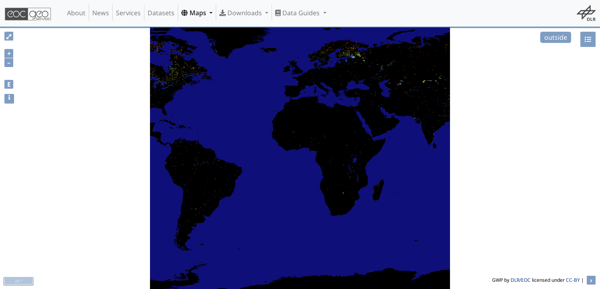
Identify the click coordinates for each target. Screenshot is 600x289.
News (100, 12)
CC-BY (573, 280)
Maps (194, 12)
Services (128, 12)
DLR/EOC (521, 280)
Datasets (161, 12)
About (76, 12)
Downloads (241, 12)
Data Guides (298, 12)
